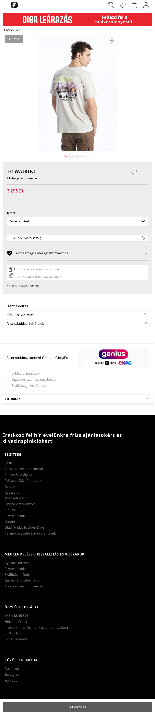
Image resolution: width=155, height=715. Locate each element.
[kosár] (134, 5)
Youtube (11, 680)
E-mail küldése (16, 639)
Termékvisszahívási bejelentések (30, 533)
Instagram (13, 674)
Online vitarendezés (20, 504)
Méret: (11, 213)
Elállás (10, 510)
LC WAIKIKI (21, 171)
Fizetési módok (16, 516)
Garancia (11, 521)
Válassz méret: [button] (77, 221)
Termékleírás (17, 306)
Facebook (12, 668)
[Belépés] (146, 5)
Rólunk (10, 486)
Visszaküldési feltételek (25, 323)
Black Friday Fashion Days (24, 527)
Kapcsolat (12, 492)
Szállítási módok (17, 574)
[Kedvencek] (122, 5)
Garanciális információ (22, 580)
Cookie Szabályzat (18, 474)
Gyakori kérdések (18, 563)
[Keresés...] (110, 5)
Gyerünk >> (78, 398)
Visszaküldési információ (24, 469)
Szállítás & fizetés (20, 315)
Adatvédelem (14, 498)
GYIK (8, 463)
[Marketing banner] (77, 18)
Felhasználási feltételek (23, 480)
